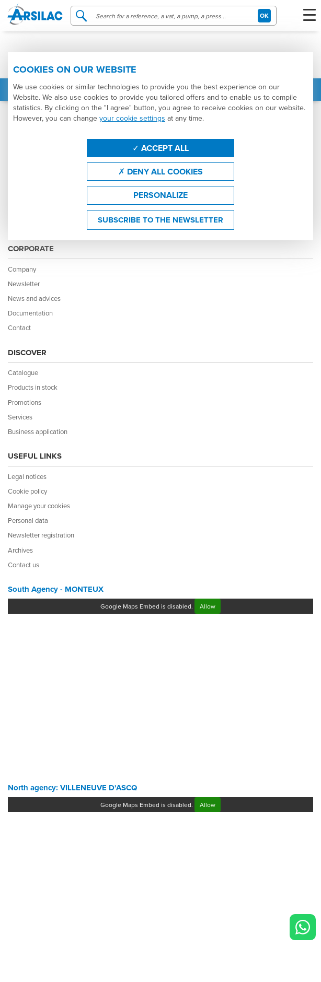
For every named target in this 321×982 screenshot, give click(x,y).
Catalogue (23, 372)
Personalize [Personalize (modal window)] (160, 195)
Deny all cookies (160, 172)
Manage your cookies (39, 505)
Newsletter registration (41, 535)
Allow (207, 606)
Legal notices (27, 476)
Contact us (23, 564)
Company (22, 269)
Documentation (30, 313)
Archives (20, 550)
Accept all (160, 148)
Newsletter (24, 283)
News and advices (34, 298)
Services (20, 417)
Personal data (28, 520)
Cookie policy (27, 491)
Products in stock (33, 387)
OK (264, 15)
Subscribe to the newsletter (160, 220)
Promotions (24, 402)
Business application (37, 431)
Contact (19, 327)
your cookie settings (132, 118)
